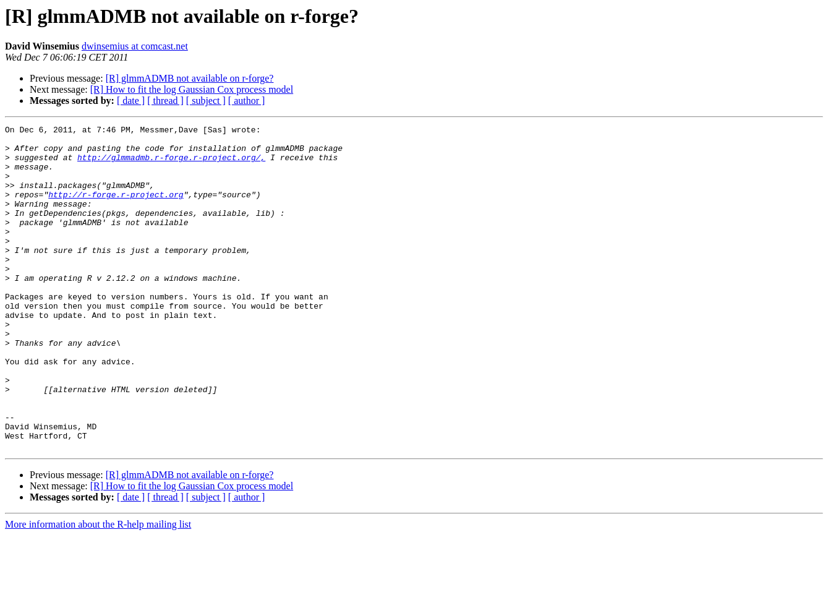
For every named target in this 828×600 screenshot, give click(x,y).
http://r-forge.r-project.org (115, 209)
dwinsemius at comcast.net (135, 46)
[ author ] (246, 100)
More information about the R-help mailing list (98, 589)
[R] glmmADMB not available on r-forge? (190, 78)
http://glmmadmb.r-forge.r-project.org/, (171, 164)
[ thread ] (165, 100)
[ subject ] (206, 100)
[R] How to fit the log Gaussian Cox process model (191, 89)
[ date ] (131, 100)
